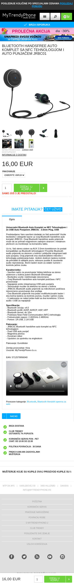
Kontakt (36, 539)
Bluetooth (31, 401)
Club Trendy (37, 528)
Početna (37, 501)
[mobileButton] (66, 16)
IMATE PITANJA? (36, 209)
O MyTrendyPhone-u (37, 523)
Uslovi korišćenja (37, 544)
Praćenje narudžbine (37, 512)
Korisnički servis (37, 507)
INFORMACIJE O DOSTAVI (14, 155)
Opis (12, 219)
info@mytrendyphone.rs (37, 490)
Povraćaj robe (37, 517)
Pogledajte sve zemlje (37, 533)
